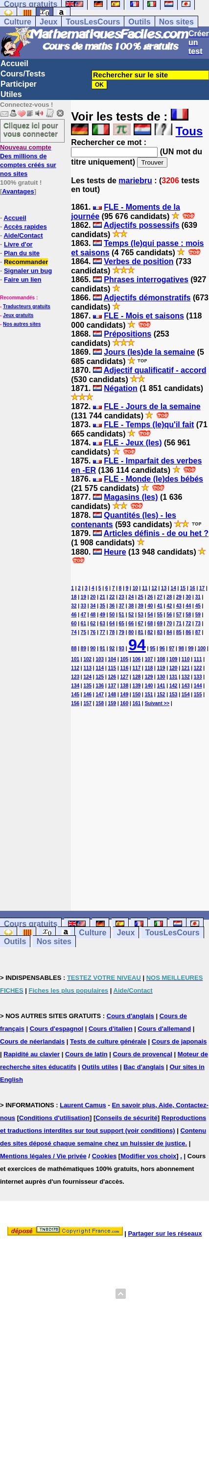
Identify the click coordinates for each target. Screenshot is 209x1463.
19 (83, 597)
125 (99, 677)
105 (124, 659)
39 (140, 606)
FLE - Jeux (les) (133, 443)
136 (99, 685)
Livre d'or (18, 244)
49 (102, 614)
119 (161, 668)
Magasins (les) (131, 497)
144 (198, 685)
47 (83, 614)
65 (121, 623)
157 (87, 703)
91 (102, 648)
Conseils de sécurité (126, 1118)
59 (198, 614)
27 (160, 597)
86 (188, 632)
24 (131, 597)
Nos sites (176, 22)
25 (140, 597)
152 (161, 694)
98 (181, 648)
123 (75, 677)
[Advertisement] (140, 800)
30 (188, 597)
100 (202, 648)
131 (173, 677)
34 (92, 606)
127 (124, 677)
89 (83, 648)
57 (179, 614)
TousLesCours (93, 22)
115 (112, 668)
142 (173, 685)
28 (169, 597)
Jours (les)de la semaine (149, 352)
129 (149, 677)
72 (188, 623)
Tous (189, 131)
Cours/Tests (22, 74)
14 (173, 588)
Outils (139, 22)
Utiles (11, 94)
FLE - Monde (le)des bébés (153, 479)
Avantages (18, 191)
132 (186, 677)
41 (160, 606)
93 (121, 648)
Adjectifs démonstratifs (147, 297)
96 (162, 648)
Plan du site (22, 253)
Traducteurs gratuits (26, 306)
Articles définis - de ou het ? (156, 533)
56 (169, 614)
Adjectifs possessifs (142, 225)
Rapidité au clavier (31, 1054)
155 (198, 694)
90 (92, 648)
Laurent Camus (83, 1105)
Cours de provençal (142, 1054)
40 (150, 606)
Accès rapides (24, 226)
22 (112, 597)
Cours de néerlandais (32, 1041)
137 (112, 685)
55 (160, 614)
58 (188, 614)
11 (144, 588)
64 (112, 623)
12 (154, 588)
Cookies (104, 1156)
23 (121, 597)
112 (75, 668)
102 (87, 659)
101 (75, 659)
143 (186, 685)
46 (73, 614)
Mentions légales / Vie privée (43, 1156)
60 (73, 623)
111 (198, 659)
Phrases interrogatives (146, 279)
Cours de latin (86, 1054)
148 (112, 694)
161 (137, 703)
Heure (115, 552)
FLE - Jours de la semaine (152, 406)
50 (112, 614)
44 (188, 606)
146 (87, 694)
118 (149, 668)
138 (124, 685)
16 (192, 588)
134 (75, 685)
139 (137, 685)
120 (173, 668)
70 (169, 623)
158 (99, 703)
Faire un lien (23, 279)
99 (190, 648)
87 (198, 632)
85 (179, 632)
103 (99, 659)
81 (140, 632)
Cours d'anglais (130, 1016)
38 (131, 606)
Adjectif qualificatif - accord (155, 370)
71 (179, 623)
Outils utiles (100, 1067)
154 (186, 694)
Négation (120, 388)
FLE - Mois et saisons (144, 316)
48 (92, 614)
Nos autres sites (22, 324)
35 (102, 606)
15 (183, 588)
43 (179, 606)
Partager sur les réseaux (165, 1233)
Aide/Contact (23, 235)
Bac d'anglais (143, 1067)
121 (186, 668)
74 (73, 632)
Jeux (48, 22)
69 (160, 623)
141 (161, 685)
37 (121, 606)
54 (150, 614)
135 (87, 685)
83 (160, 632)
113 (87, 668)
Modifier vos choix (148, 1156)
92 (112, 648)
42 (169, 606)
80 (131, 632)
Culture (17, 22)
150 (137, 694)
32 (73, 606)
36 (112, 606)
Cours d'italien (111, 1028)
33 (83, 606)
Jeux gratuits (18, 315)
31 (198, 597)
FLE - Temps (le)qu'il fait (149, 424)
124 (87, 677)
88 (73, 648)
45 (198, 606)
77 (102, 632)
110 (186, 659)
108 (161, 659)
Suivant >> (157, 703)
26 (150, 597)
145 (75, 694)
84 (169, 632)
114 (99, 668)
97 (171, 648)
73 (198, 623)
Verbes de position (138, 261)
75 (83, 632)
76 (92, 632)
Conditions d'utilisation (54, 1118)
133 (198, 677)
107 (149, 659)
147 (99, 694)
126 (112, 677)
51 (121, 614)
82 (150, 632)
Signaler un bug (28, 270)
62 (92, 623)
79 (121, 632)
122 (198, 668)
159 (112, 703)
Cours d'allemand (164, 1028)
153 (173, 694)
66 (131, 623)
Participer (18, 84)
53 (140, 614)
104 (112, 659)
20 (92, 597)
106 (137, 659)
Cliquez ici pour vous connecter (30, 129)
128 (137, 677)
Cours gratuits (30, 924)
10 (135, 588)
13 (163, 588)
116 (124, 668)
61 (83, 623)
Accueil (14, 63)
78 (112, 632)
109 (173, 659)
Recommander (26, 262)
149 (124, 694)
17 (202, 588)
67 (140, 623)
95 (152, 648)
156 (75, 703)
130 (161, 677)
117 (137, 668)
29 (179, 597)
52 (131, 614)
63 (102, 623)
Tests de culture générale (108, 1041)
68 (150, 623)
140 (149, 685)
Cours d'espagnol (56, 1028)
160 (124, 703)
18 (73, 597)
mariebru (135, 180)
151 (149, 694)
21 (102, 597)
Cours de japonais (179, 1041)
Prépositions (127, 334)
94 (137, 645)
